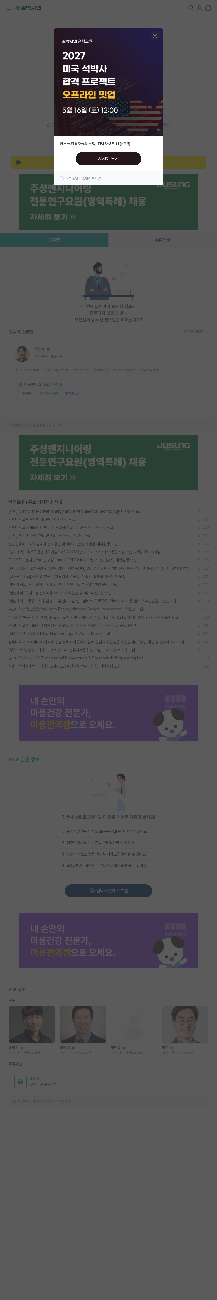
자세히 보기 (108, 158)
